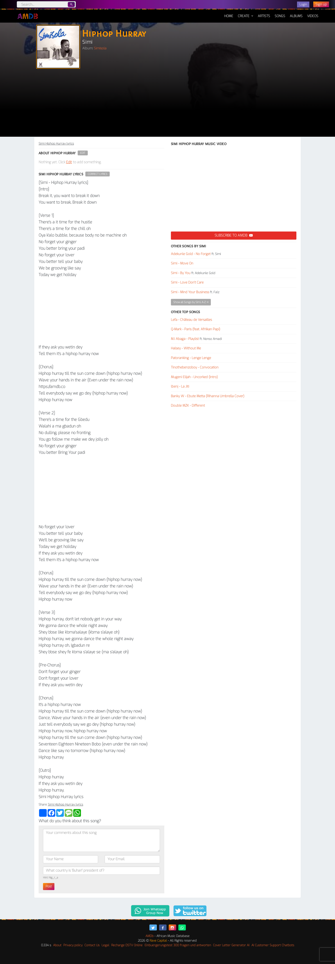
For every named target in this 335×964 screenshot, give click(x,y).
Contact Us (92, 945)
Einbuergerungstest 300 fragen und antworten (178, 945)
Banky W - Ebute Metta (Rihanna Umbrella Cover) (207, 396)
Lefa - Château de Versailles (191, 320)
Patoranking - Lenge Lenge (191, 358)
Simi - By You (180, 273)
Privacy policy (72, 945)
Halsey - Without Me (186, 348)
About (57, 945)
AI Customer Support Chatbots (272, 945)
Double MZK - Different (188, 405)
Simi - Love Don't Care (187, 282)
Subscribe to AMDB (234, 235)
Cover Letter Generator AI (231, 945)
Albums (296, 16)
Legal (105, 945)
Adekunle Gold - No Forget (191, 254)
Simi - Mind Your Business (190, 292)
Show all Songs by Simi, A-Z (190, 302)
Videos (312, 16)
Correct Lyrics (97, 174)
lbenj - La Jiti (180, 386)
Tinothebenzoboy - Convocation (195, 367)
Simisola (100, 48)
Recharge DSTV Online (127, 945)
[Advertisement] (167, 104)
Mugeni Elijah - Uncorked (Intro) (194, 377)
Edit (82, 153)
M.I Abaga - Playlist (185, 339)
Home (228, 13)
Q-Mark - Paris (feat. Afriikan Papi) (195, 329)
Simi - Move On (182, 263)
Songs (280, 16)
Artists (264, 16)
